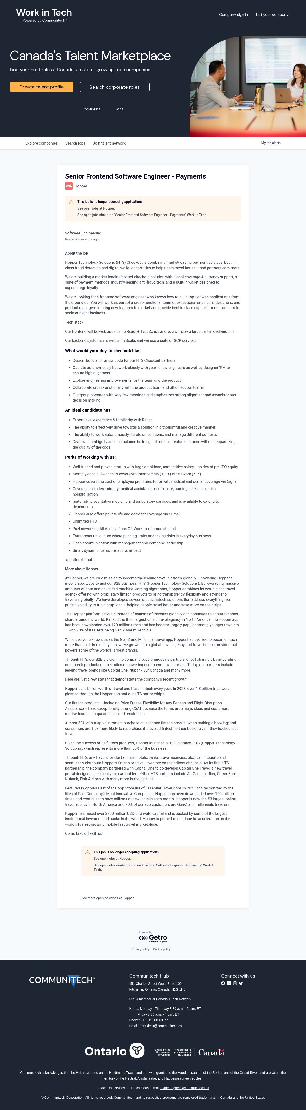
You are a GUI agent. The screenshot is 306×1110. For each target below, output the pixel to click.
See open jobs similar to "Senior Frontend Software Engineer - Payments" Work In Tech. (142, 215)
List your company (272, 14)
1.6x (94, 728)
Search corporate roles (114, 87)
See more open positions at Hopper (107, 898)
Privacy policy (140, 949)
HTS (83, 659)
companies (41, 143)
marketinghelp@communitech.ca (184, 1088)
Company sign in (233, 14)
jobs (75, 143)
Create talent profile (41, 87)
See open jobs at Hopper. (96, 208)
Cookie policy (161, 949)
